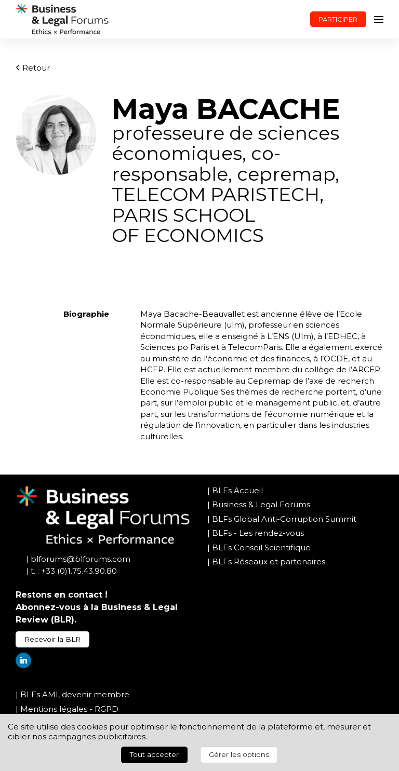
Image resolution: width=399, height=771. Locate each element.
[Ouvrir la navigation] (378, 19)
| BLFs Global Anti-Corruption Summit (281, 519)
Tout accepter (154, 754)
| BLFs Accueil (235, 490)
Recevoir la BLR (52, 639)
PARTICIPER (337, 19)
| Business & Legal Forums (258, 504)
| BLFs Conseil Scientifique (259, 547)
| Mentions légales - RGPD (67, 709)
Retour (33, 68)
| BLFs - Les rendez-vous (255, 533)
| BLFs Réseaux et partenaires (266, 561)
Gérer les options (239, 754)
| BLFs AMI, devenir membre (72, 694)
